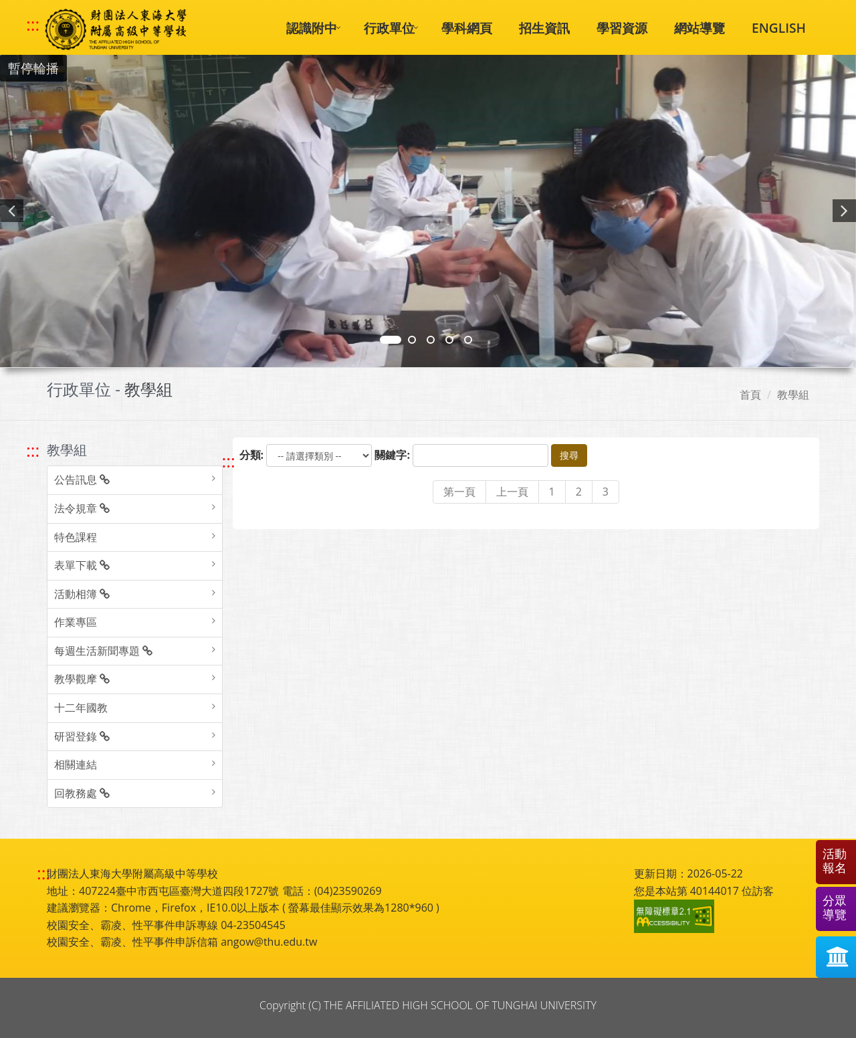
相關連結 (75, 764)
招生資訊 (544, 28)
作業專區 (75, 622)
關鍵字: (392, 454)
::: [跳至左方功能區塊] (32, 450)
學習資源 (622, 28)
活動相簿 (82, 594)
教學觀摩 (82, 678)
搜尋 (569, 455)
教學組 (793, 394)
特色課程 (75, 537)
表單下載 (82, 565)
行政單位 (389, 28)
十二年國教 (81, 707)
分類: (251, 454)
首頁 (750, 394)
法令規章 (82, 508)
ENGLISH (779, 28)
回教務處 (82, 793)
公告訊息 (82, 479)
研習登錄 (82, 736)
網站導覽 (699, 28)
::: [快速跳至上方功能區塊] (32, 24)
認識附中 (311, 28)
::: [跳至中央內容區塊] (228, 461)
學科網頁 (466, 28)
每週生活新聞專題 (103, 650)
